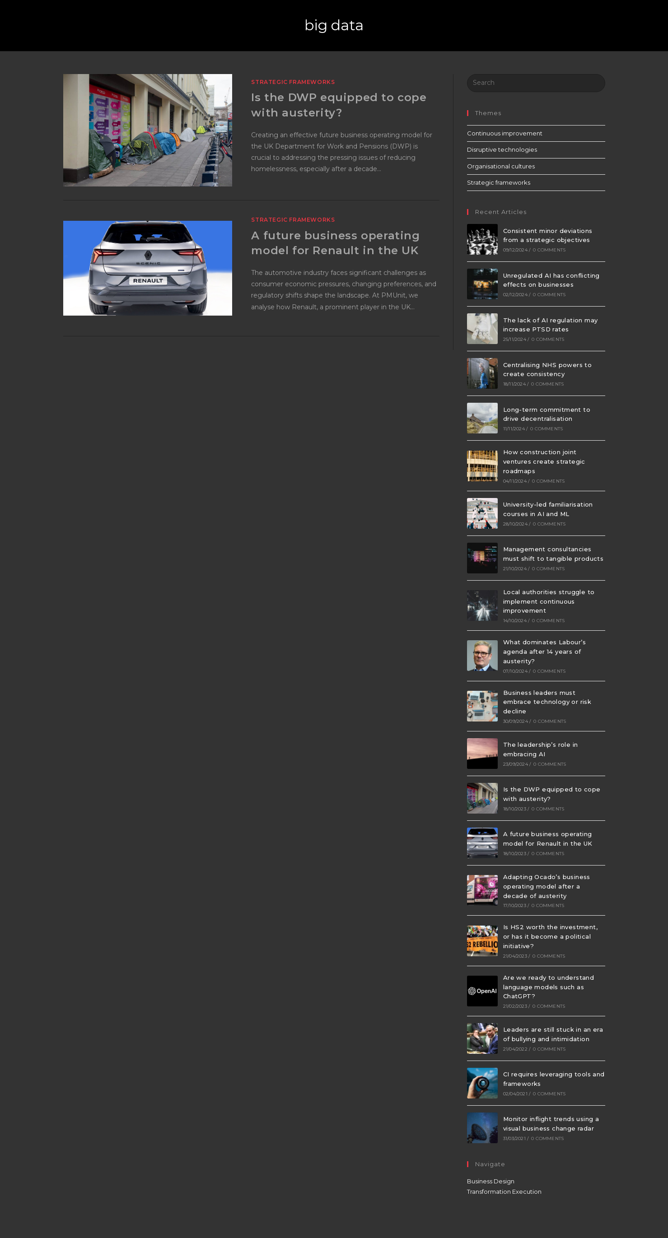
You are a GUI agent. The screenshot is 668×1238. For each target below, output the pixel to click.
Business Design (490, 1181)
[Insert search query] (536, 83)
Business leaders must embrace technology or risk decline (547, 702)
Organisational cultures (501, 166)
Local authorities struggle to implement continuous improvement (549, 601)
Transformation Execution (504, 1191)
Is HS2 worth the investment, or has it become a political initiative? (550, 936)
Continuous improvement (504, 133)
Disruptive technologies (502, 149)
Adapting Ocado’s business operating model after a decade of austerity (546, 886)
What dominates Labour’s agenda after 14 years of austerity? (544, 651)
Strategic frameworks (293, 82)
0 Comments (549, 250)
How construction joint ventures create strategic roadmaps (544, 461)
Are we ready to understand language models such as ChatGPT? (548, 987)
